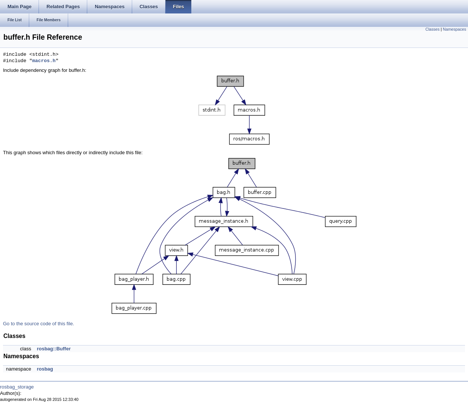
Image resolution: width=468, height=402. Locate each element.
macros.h (43, 61)
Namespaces (454, 29)
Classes (432, 29)
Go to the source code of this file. (38, 323)
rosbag (45, 369)
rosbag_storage (17, 387)
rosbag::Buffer (53, 348)
